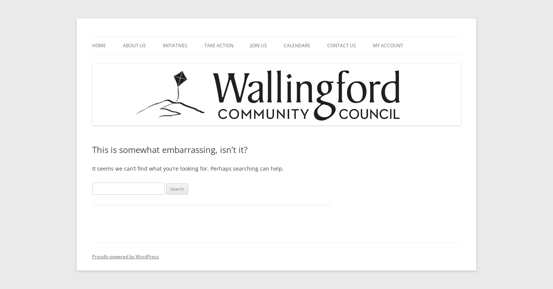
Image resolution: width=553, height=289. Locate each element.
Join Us (258, 45)
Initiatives (175, 45)
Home (99, 45)
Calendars (297, 45)
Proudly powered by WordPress (125, 256)
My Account (388, 45)
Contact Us (341, 45)
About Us (134, 45)
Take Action (218, 45)
